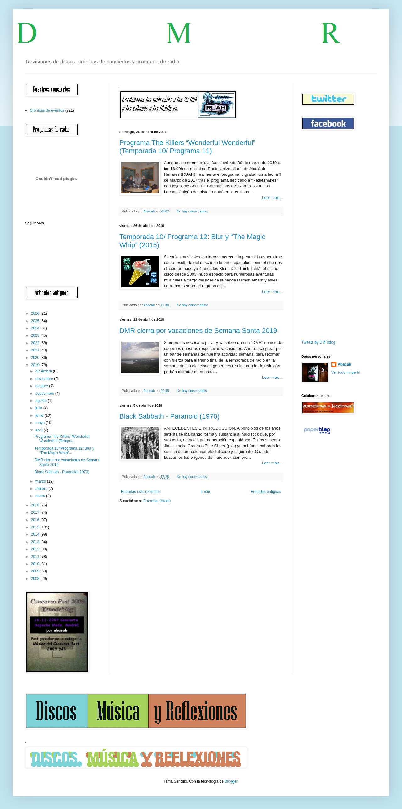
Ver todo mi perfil (345, 372)
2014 (36, 534)
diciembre (44, 371)
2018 (36, 505)
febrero (41, 488)
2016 (36, 520)
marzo (41, 481)
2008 (36, 578)
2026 (36, 313)
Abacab (344, 364)
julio (39, 408)
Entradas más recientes (140, 492)
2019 (36, 365)
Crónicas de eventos (47, 110)
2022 (36, 343)
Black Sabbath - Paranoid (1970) (169, 416)
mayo (40, 423)
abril (39, 430)
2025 (36, 321)
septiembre (45, 393)
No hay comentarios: (193, 211)
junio (40, 415)
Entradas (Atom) (157, 501)
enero (40, 496)
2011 (36, 557)
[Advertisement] (320, 235)
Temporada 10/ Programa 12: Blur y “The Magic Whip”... (64, 450)
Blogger (231, 781)
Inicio (205, 492)
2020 (36, 358)
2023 (36, 335)
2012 (36, 549)
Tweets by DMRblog (318, 342)
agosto (41, 401)
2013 (36, 542)
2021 (36, 350)
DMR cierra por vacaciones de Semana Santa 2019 (198, 331)
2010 (36, 564)
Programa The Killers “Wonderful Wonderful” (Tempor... (62, 438)
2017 (36, 512)
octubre (42, 386)
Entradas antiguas (266, 492)
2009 (36, 571)
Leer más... (272, 197)
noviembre (44, 379)
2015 (36, 527)
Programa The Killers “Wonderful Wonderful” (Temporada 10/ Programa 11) (187, 147)
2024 (36, 328)
